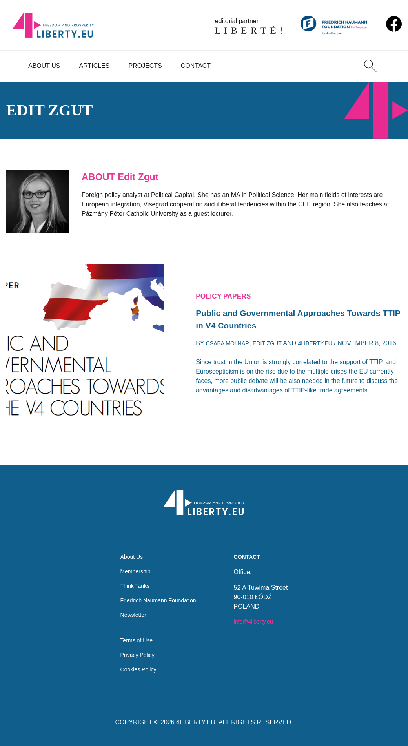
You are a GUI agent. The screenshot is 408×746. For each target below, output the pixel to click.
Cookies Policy (135, 669)
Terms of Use (133, 637)
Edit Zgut (275, 342)
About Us (44, 65)
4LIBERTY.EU (195, 722)
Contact (196, 65)
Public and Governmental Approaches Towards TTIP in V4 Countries (281, 315)
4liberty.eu (328, 342)
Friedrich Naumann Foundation (158, 593)
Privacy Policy (134, 653)
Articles (94, 65)
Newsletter (130, 609)
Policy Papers (227, 289)
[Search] (370, 66)
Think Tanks (131, 578)
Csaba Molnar (230, 342)
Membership (132, 562)
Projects (145, 65)
